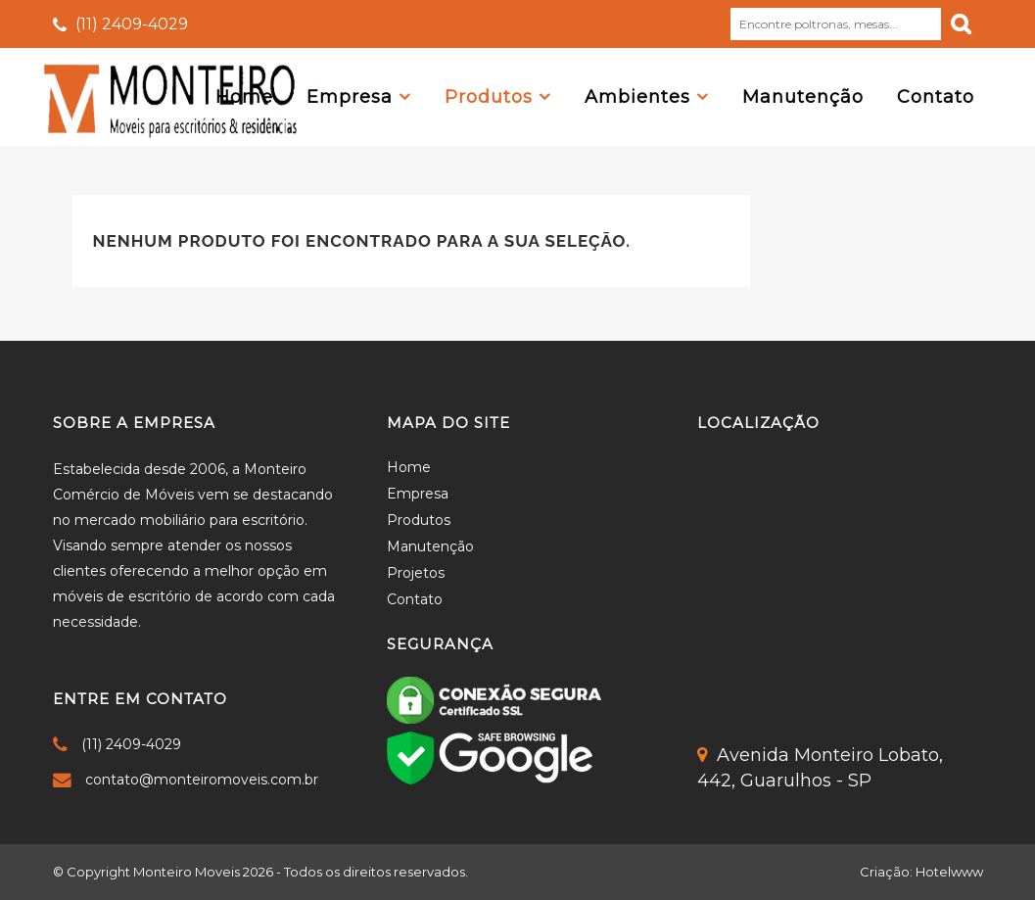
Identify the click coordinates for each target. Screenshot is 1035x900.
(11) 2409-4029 (131, 24)
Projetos (416, 573)
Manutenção (430, 546)
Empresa (417, 493)
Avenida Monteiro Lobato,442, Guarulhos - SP (820, 767)
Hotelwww (949, 871)
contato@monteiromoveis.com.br (201, 779)
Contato (415, 599)
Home (409, 467)
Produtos (418, 520)
